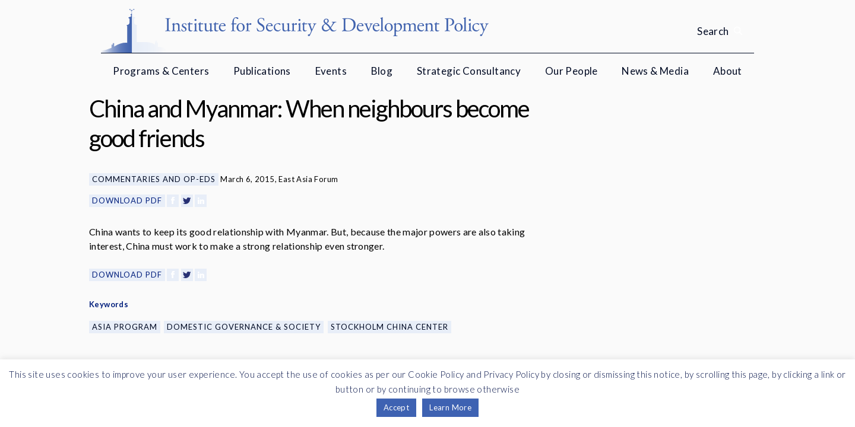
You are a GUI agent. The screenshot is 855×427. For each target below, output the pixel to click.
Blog (382, 71)
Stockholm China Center (389, 327)
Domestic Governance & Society (244, 327)
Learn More (450, 407)
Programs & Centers (161, 71)
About (727, 71)
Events (331, 71)
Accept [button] (396, 407)
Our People (571, 71)
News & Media (655, 71)
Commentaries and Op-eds (154, 179)
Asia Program (124, 327)
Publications (262, 71)
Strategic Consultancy (469, 71)
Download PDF (127, 200)
